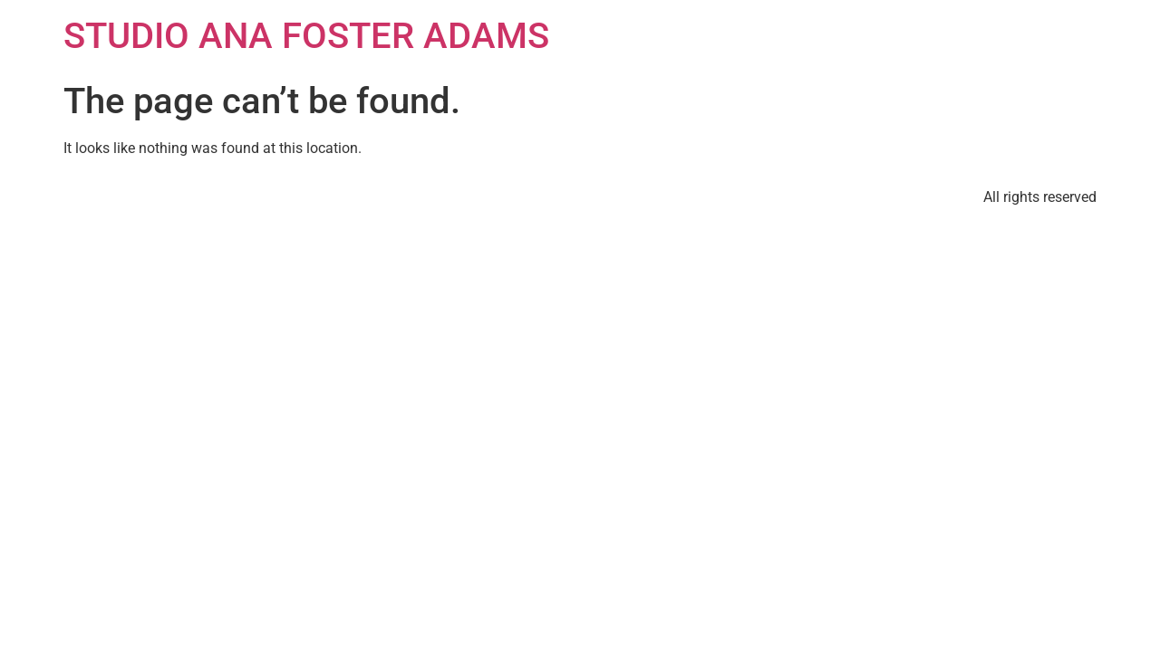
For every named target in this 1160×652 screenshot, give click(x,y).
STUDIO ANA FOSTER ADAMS (306, 35)
